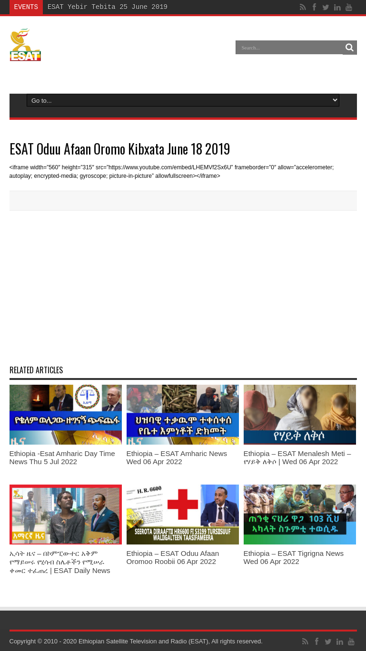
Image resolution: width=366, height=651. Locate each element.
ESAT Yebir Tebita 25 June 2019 (108, 6)
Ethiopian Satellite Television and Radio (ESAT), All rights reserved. (171, 641)
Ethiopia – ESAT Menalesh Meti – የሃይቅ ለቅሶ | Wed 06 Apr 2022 (297, 457)
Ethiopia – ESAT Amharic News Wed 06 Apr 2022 (177, 457)
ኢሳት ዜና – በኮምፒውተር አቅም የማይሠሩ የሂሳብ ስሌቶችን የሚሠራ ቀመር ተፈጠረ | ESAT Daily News (60, 561)
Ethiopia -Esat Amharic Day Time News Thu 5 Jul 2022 (62, 457)
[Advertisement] (183, 286)
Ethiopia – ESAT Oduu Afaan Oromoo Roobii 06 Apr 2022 (173, 557)
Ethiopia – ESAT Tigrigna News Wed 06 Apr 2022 (294, 557)
